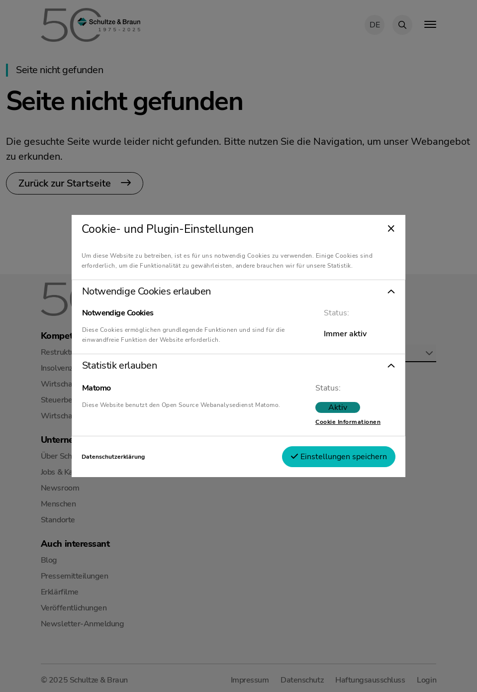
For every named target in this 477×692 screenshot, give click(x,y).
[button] (238, 291)
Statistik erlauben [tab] (119, 365)
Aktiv (337, 407)
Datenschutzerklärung (113, 457)
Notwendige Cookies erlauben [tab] (146, 291)
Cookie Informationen (348, 422)
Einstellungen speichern (338, 456)
